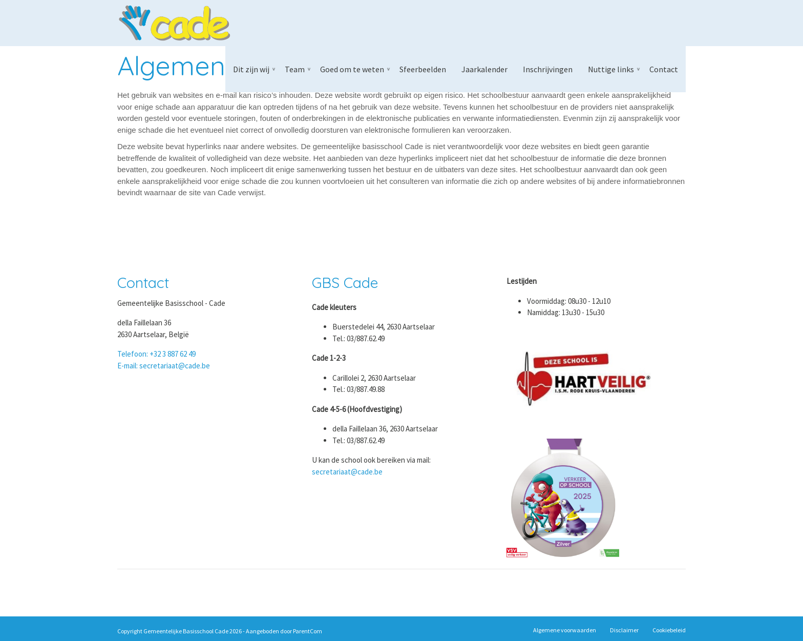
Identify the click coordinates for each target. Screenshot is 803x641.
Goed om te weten (352, 69)
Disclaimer (624, 630)
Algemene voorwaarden (564, 630)
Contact (663, 69)
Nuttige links (611, 69)
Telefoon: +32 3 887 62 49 (156, 354)
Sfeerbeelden (422, 69)
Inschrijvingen (548, 69)
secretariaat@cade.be (347, 472)
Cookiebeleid (669, 630)
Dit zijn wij (251, 69)
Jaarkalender (484, 69)
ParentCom (307, 631)
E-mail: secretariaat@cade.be (163, 365)
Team (295, 69)
